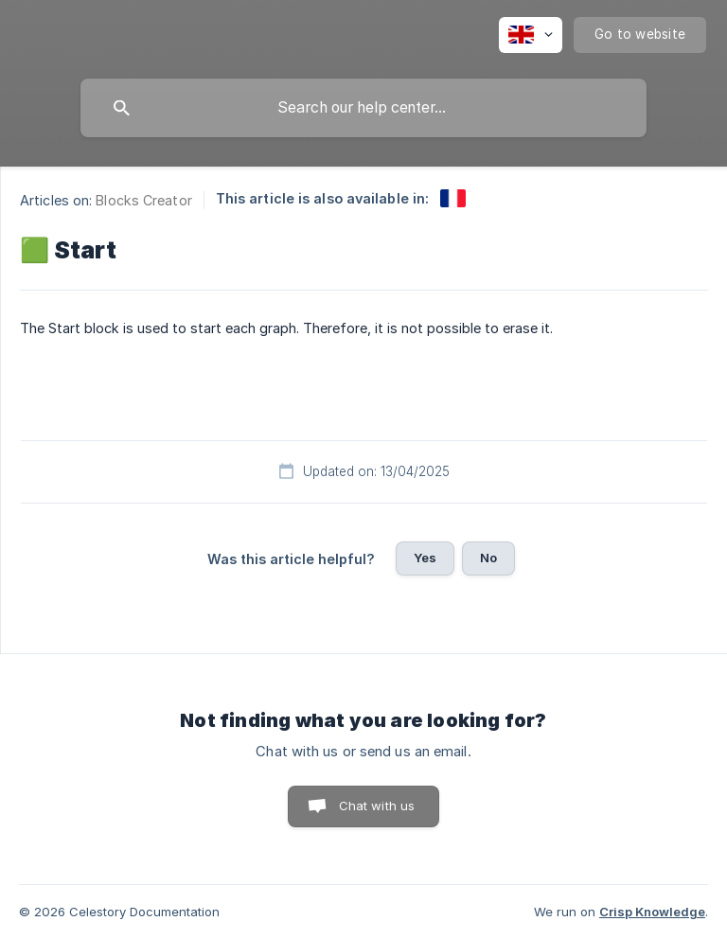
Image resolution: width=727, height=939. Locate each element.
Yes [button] (425, 557)
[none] (530, 35)
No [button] (488, 557)
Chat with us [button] (377, 805)
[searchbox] (363, 108)
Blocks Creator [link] (143, 200)
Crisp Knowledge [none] (652, 911)
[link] (453, 198)
